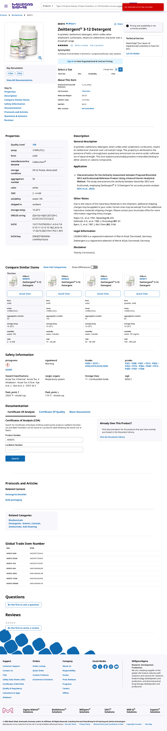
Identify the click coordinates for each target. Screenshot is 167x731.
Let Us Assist (133, 53)
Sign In (70, 61)
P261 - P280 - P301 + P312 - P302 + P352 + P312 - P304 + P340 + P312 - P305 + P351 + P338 (142, 366)
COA (10, 73)
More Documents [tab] (79, 411)
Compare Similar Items (17, 99)
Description (10, 95)
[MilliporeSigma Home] (22, 6)
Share (118, 24)
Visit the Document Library (112, 437)
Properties (10, 91)
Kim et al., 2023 (86, 188)
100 (34, 144)
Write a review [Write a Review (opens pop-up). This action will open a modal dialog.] (81, 45)
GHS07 (8, 369)
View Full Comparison (54, 267)
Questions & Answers (15, 116)
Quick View (25, 293)
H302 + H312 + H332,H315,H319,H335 (96, 365)
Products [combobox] (47, 6)
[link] (16, 666)
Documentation (12, 107)
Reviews (8, 120)
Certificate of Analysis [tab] (21, 411)
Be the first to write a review (24, 628)
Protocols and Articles (16, 112)
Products (3, 15)
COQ (19, 73)
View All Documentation (19, 80)
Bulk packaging (13, 499)
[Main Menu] (6, 6)
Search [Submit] (15, 458)
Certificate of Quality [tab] (52, 411)
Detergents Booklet (16, 494)
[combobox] (89, 6)
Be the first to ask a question (23, 604)
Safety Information (14, 103)
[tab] (6, 15)
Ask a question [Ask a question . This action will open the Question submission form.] (96, 45)
